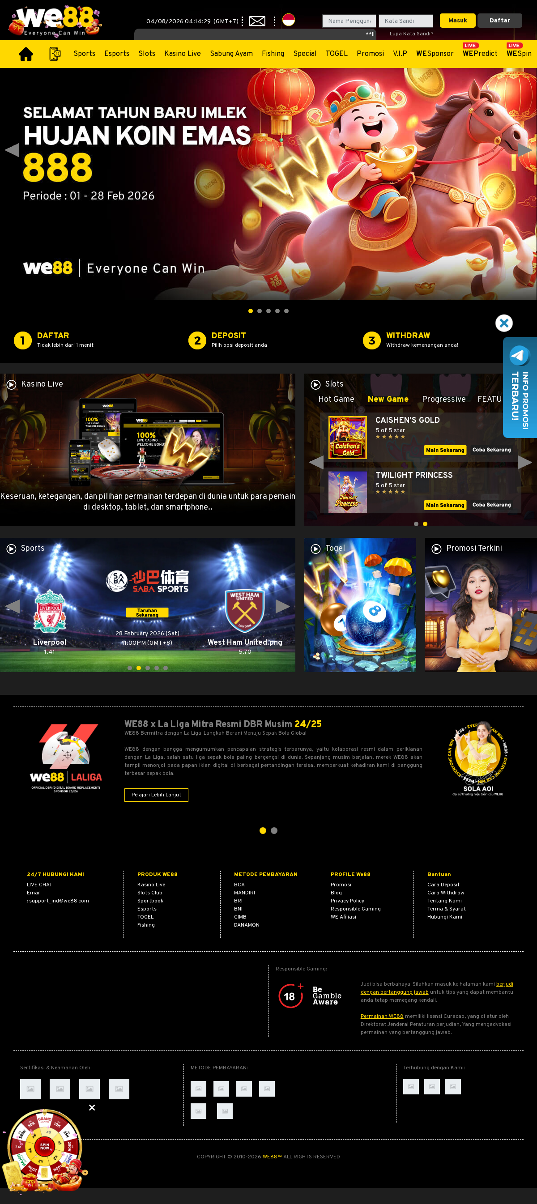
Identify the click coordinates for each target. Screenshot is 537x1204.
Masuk (457, 21)
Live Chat (39, 885)
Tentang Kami (444, 901)
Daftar (500, 21)
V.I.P (400, 54)
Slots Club (149, 893)
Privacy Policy (347, 901)
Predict (480, 54)
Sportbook (150, 901)
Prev (12, 150)
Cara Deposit (443, 885)
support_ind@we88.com (59, 901)
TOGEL (337, 54)
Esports (116, 54)
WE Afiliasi (343, 917)
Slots (146, 54)
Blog (336, 893)
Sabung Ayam (231, 54)
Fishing (273, 54)
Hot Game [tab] (336, 400)
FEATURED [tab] (497, 400)
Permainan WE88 (382, 1016)
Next (525, 150)
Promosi (370, 54)
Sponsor (435, 54)
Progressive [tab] (444, 400)
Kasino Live (182, 54)
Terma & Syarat (446, 909)
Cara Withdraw (446, 893)
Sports (84, 54)
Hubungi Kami (444, 917)
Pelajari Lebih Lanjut (156, 795)
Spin (519, 54)
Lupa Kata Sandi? (411, 34)
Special (305, 54)
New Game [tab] (388, 400)
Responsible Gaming (356, 909)
